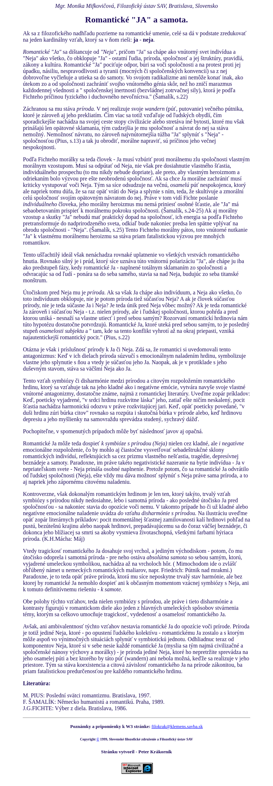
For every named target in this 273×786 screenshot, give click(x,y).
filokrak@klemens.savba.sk (177, 726)
